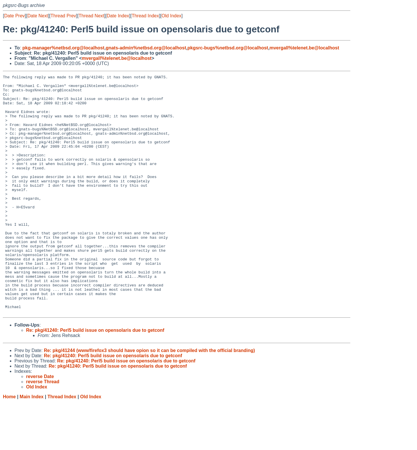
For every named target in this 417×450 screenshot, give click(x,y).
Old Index (171, 15)
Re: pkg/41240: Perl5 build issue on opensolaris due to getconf (95, 377)
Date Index (118, 15)
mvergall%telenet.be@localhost (304, 47)
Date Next (37, 15)
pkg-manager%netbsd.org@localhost (63, 47)
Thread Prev (63, 15)
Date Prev (14, 15)
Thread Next (91, 15)
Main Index (32, 444)
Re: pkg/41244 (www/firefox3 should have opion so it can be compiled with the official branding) (149, 398)
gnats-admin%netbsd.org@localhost (146, 47)
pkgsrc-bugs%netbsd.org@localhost (227, 47)
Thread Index (145, 15)
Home (9, 444)
